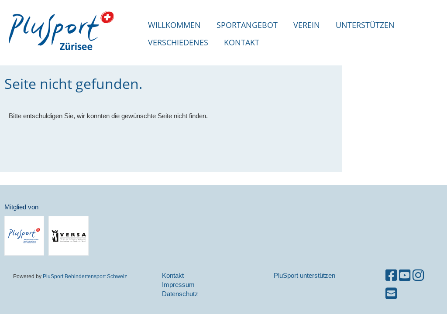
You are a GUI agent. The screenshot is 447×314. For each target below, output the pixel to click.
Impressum (178, 284)
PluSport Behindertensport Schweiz (85, 276)
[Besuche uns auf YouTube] (404, 275)
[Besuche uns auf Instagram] (418, 275)
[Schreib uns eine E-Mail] (391, 293)
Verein (306, 25)
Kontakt (241, 42)
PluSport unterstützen (304, 275)
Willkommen (174, 25)
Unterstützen (365, 25)
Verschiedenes (178, 42)
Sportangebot (247, 25)
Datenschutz (180, 293)
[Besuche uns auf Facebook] (391, 275)
